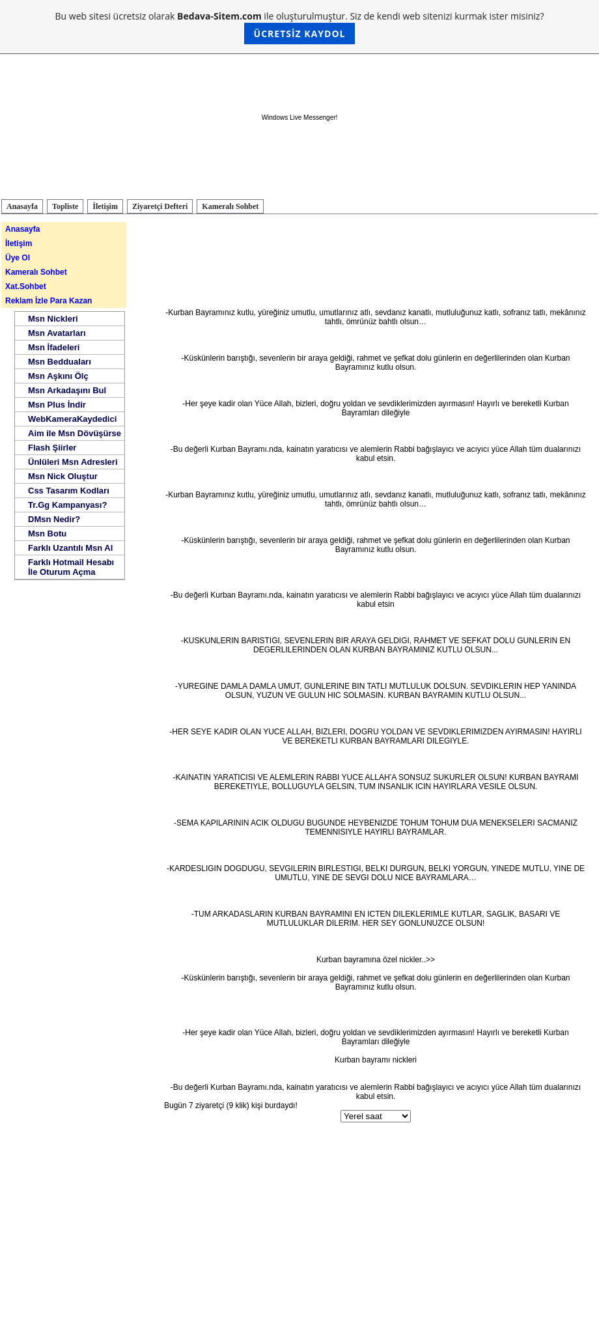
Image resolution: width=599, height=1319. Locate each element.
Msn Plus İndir (57, 405)
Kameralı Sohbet (230, 206)
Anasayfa (22, 206)
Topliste (65, 206)
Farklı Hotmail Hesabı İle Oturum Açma (71, 567)
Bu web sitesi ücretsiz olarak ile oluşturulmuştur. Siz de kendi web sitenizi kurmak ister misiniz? (299, 27)
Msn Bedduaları (59, 362)
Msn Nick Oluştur (63, 476)
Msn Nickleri (53, 319)
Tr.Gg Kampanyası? (67, 505)
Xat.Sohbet (25, 286)
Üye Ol (17, 257)
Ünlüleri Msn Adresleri (73, 462)
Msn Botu (47, 533)
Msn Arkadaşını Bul (67, 390)
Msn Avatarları (57, 333)
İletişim (105, 206)
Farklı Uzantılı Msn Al (70, 548)
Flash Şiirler (52, 447)
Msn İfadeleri (53, 347)
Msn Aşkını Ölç (58, 376)
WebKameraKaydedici (72, 419)
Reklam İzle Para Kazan (48, 300)
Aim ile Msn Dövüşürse (74, 433)
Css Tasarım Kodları (68, 490)
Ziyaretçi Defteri (160, 206)
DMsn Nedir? (54, 519)
